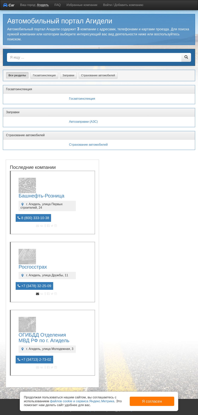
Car (8, 5)
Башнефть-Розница (41, 196)
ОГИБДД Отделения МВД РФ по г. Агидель (44, 337)
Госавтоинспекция (44, 75)
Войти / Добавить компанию (123, 5)
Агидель (43, 5)
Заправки (68, 75)
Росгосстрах (33, 267)
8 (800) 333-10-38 (33, 218)
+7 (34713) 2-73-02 (34, 359)
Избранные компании (82, 5)
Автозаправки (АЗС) (83, 121)
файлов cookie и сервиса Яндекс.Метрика (82, 401)
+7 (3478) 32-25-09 (34, 286)
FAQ (58, 5)
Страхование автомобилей (98, 75)
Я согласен (152, 401)
